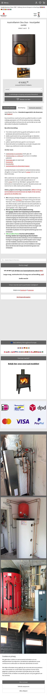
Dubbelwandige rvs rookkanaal (14, 156)
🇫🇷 (22, 348)
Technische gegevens (35, 108)
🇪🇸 (26, 348)
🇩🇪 (24, 348)
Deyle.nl (9, 114)
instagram (31, 290)
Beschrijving (21, 108)
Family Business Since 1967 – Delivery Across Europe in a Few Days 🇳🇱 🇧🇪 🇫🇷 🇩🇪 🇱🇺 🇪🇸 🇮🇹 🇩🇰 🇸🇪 (23, 8)
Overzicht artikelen (9, 108)
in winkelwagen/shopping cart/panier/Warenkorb (23, 94)
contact (28, 172)
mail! (42, 274)
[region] (23, 668)
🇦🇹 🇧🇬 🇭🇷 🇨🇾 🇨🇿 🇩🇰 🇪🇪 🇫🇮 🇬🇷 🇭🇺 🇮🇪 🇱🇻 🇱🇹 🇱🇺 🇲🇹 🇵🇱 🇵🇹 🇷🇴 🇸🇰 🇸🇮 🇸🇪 (23, 352)
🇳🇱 (18, 348)
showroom (19, 200)
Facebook (23, 290)
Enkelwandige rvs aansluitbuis (14, 154)
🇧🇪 (20, 348)
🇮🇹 (29, 348)
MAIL (41, 270)
